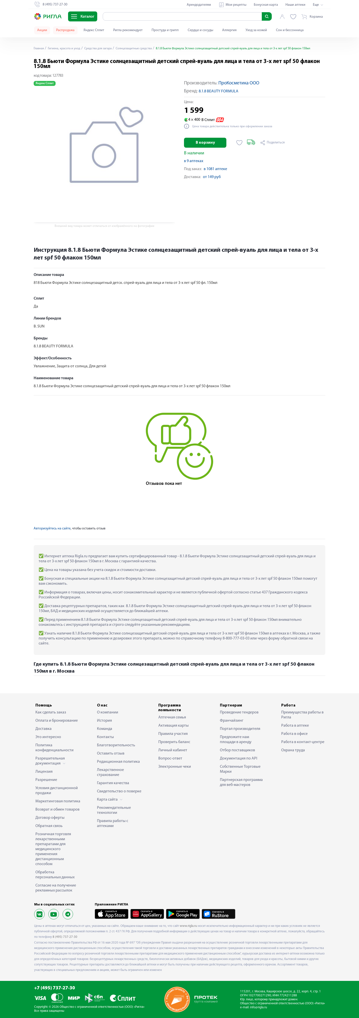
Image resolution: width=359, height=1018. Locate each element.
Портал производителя (240, 729)
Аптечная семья (172, 717)
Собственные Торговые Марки (240, 769)
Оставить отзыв (110, 754)
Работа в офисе (294, 734)
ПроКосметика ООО (238, 83)
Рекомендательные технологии (114, 810)
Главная (40, 48)
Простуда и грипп (165, 30)
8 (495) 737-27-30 (65, 937)
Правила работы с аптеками (112, 823)
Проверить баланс (174, 742)
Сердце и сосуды (200, 30)
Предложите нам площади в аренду (236, 739)
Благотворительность (116, 745)
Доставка (43, 729)
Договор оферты (50, 818)
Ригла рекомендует (128, 30)
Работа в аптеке (295, 726)
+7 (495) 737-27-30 (54, 988)
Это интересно (48, 737)
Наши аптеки (295, 5)
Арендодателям (199, 5)
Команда (104, 729)
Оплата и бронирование (56, 721)
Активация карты (173, 726)
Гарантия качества (113, 783)
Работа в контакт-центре (302, 742)
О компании (107, 712)
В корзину (205, 143)
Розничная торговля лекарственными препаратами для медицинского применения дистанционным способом (53, 849)
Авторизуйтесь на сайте (52, 528)
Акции (42, 30)
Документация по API (238, 759)
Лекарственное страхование (110, 772)
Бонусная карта (266, 5)
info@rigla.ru (258, 1007)
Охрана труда (293, 750)
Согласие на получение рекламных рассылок (55, 888)
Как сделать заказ (50, 712)
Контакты (105, 737)
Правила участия (173, 734)
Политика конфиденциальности (54, 747)
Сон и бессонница (290, 30)
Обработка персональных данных (55, 874)
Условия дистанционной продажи (56, 790)
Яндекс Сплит (94, 30)
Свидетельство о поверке (119, 791)
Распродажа (65, 30)
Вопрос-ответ (170, 759)
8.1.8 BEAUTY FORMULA (218, 91)
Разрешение (46, 780)
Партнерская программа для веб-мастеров (241, 782)
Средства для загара (104, 48)
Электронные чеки (174, 767)
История (104, 721)
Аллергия (229, 30)
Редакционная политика (118, 762)
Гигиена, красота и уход (67, 48)
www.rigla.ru (188, 926)
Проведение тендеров (239, 712)
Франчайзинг (231, 721)
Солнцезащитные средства (144, 48)
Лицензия (44, 772)
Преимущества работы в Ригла (302, 714)
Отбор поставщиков (237, 750)
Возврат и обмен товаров (57, 810)
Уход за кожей (256, 30)
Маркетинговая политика (57, 801)
